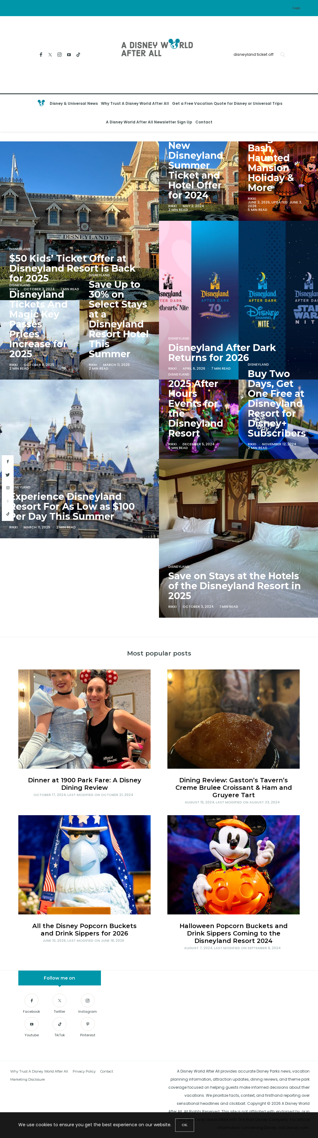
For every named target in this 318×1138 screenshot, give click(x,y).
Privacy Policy (84, 1071)
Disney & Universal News (74, 103)
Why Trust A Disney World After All (135, 103)
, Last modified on (83, 794)
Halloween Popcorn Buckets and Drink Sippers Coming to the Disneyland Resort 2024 (233, 933)
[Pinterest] (88, 1028)
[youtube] (8, 501)
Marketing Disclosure (27, 1079)
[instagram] (8, 488)
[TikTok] (78, 55)
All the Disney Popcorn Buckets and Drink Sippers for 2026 (84, 929)
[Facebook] (41, 55)
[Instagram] (59, 55)
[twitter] (8, 475)
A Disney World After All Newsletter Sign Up (149, 122)
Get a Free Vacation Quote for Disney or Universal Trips (227, 103)
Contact (203, 122)
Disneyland (178, 136)
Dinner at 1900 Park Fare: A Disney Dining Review (84, 783)
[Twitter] (50, 55)
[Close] (184, 1125)
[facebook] (8, 461)
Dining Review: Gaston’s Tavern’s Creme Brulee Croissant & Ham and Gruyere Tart (233, 787)
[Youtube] (69, 55)
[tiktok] (8, 514)
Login (296, 8)
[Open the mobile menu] (307, 113)
